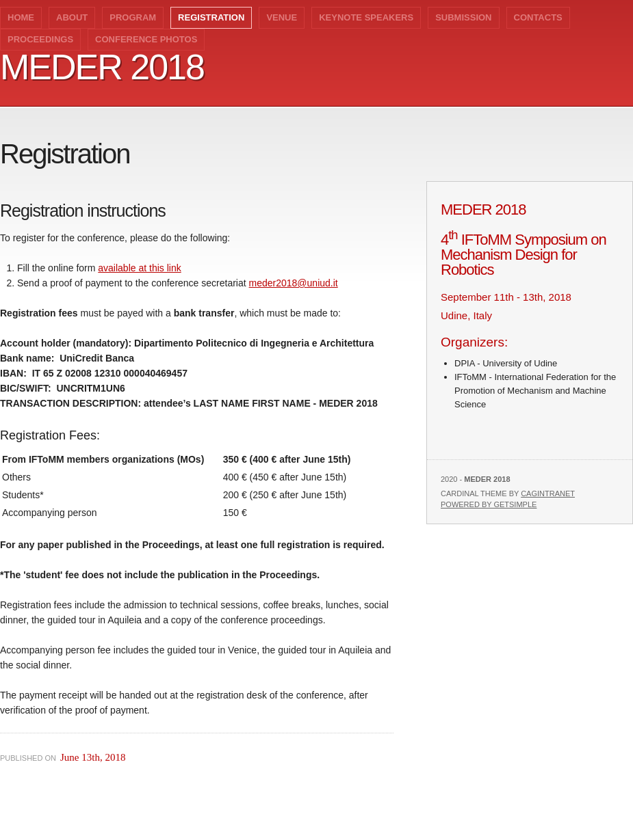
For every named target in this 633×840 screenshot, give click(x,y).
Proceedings (40, 39)
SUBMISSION (463, 17)
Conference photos (146, 39)
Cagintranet (548, 493)
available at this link (139, 267)
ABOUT (72, 17)
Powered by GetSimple (489, 504)
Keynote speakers (366, 17)
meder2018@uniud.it (293, 282)
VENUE (281, 17)
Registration (211, 17)
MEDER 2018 (102, 67)
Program (132, 17)
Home (21, 17)
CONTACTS (538, 17)
